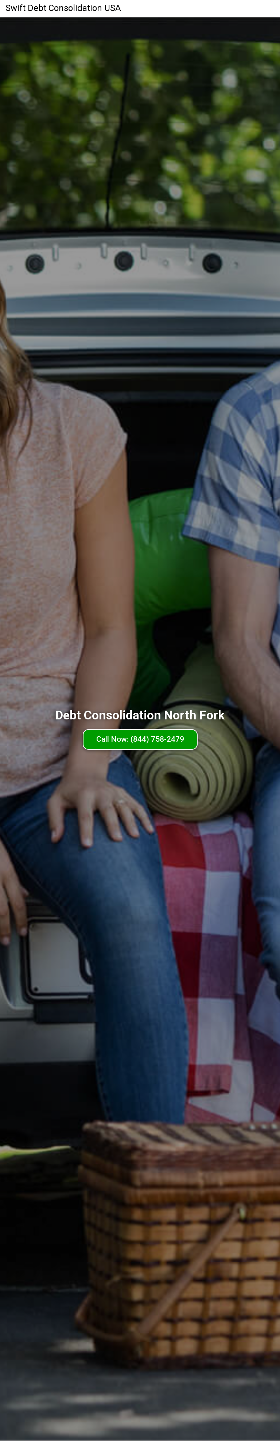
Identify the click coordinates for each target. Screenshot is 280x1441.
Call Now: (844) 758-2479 (140, 739)
